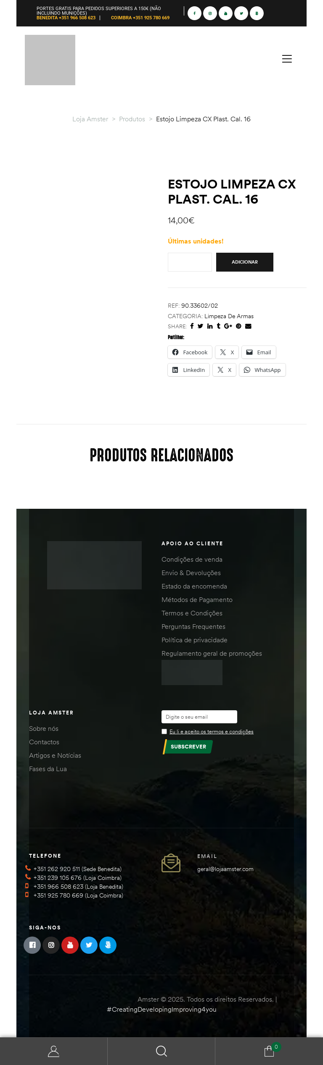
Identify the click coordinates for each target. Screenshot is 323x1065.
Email (207, 856)
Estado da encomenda (194, 586)
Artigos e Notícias (55, 755)
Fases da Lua (48, 768)
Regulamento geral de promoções (212, 653)
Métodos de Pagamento (197, 599)
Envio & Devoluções (191, 572)
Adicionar (245, 262)
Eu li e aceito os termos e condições (211, 731)
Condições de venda (192, 559)
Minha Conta (54, 1051)
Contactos (44, 742)
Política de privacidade (195, 640)
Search (161, 1051)
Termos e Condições (192, 613)
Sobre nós (43, 728)
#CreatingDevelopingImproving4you (162, 1009)
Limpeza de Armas (229, 316)
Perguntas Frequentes (193, 626)
